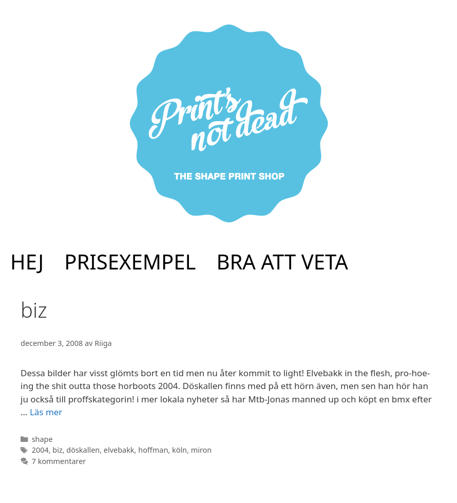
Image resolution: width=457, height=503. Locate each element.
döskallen (83, 450)
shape (42, 439)
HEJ (27, 261)
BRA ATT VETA (282, 261)
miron (201, 450)
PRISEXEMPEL (130, 261)
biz (57, 450)
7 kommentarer (59, 461)
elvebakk (119, 450)
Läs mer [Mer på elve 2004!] (46, 412)
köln (179, 450)
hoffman (153, 450)
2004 (40, 450)
